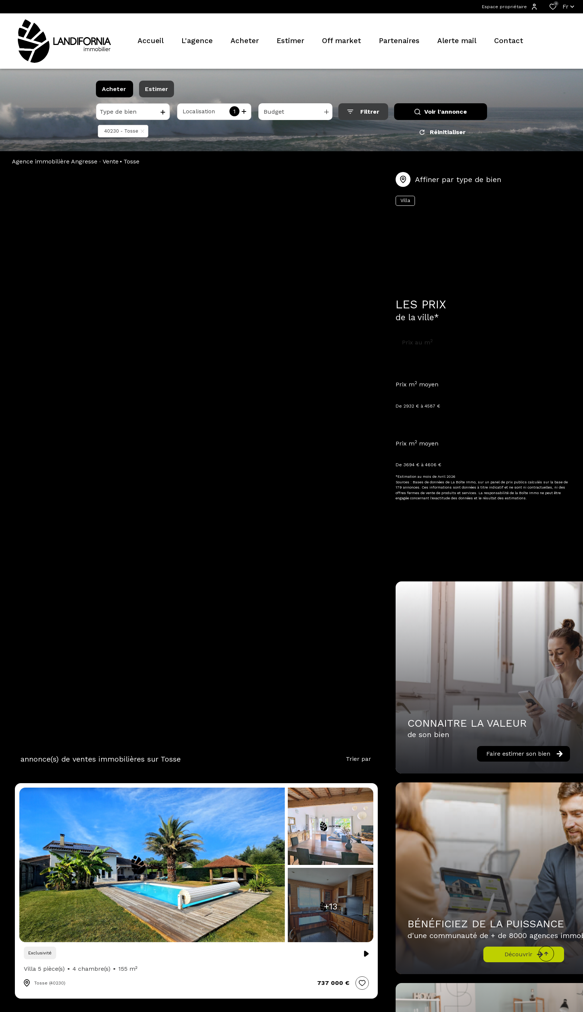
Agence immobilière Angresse (54, 161)
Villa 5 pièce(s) (81, 968)
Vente (111, 161)
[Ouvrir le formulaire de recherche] (363, 111)
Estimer (156, 89)
